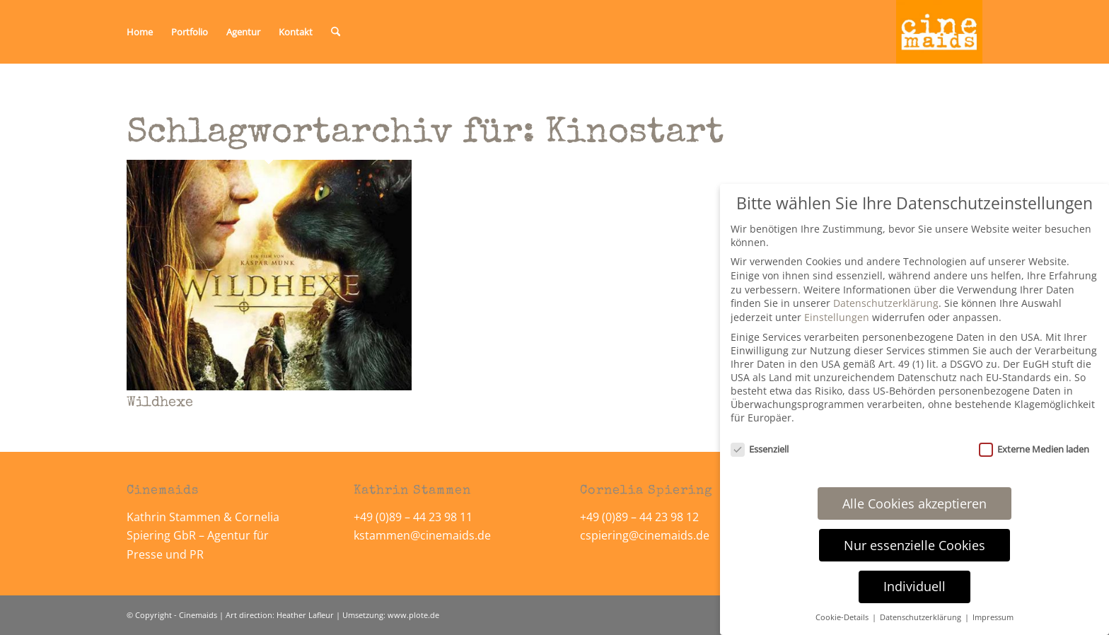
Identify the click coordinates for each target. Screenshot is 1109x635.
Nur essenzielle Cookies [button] (914, 545)
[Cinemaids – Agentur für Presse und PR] (939, 32)
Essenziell (760, 449)
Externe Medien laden (1034, 449)
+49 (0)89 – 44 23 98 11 (413, 517)
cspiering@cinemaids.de (644, 535)
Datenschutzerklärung (886, 303)
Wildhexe (160, 403)
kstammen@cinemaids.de (424, 535)
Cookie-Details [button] (843, 617)
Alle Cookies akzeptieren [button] (914, 503)
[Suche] (335, 32)
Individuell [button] (914, 586)
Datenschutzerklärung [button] (921, 617)
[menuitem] (139, 32)
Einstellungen (836, 317)
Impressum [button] (993, 617)
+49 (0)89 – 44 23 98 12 (639, 517)
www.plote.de (413, 615)
